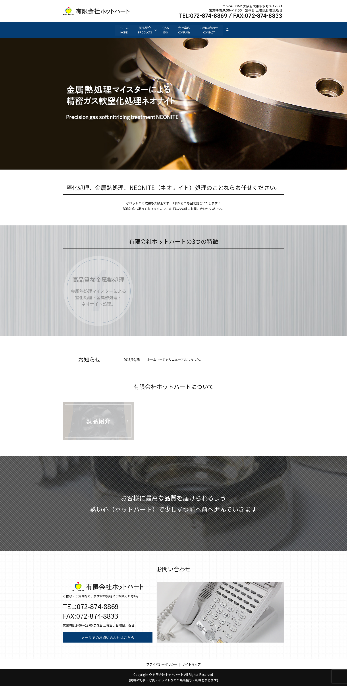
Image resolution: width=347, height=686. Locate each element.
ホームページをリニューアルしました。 (174, 359)
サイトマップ (191, 664)
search (230, 30)
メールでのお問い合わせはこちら (107, 637)
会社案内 (184, 29)
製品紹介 (145, 29)
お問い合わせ (209, 29)
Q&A (165, 29)
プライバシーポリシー (161, 664)
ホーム (124, 29)
